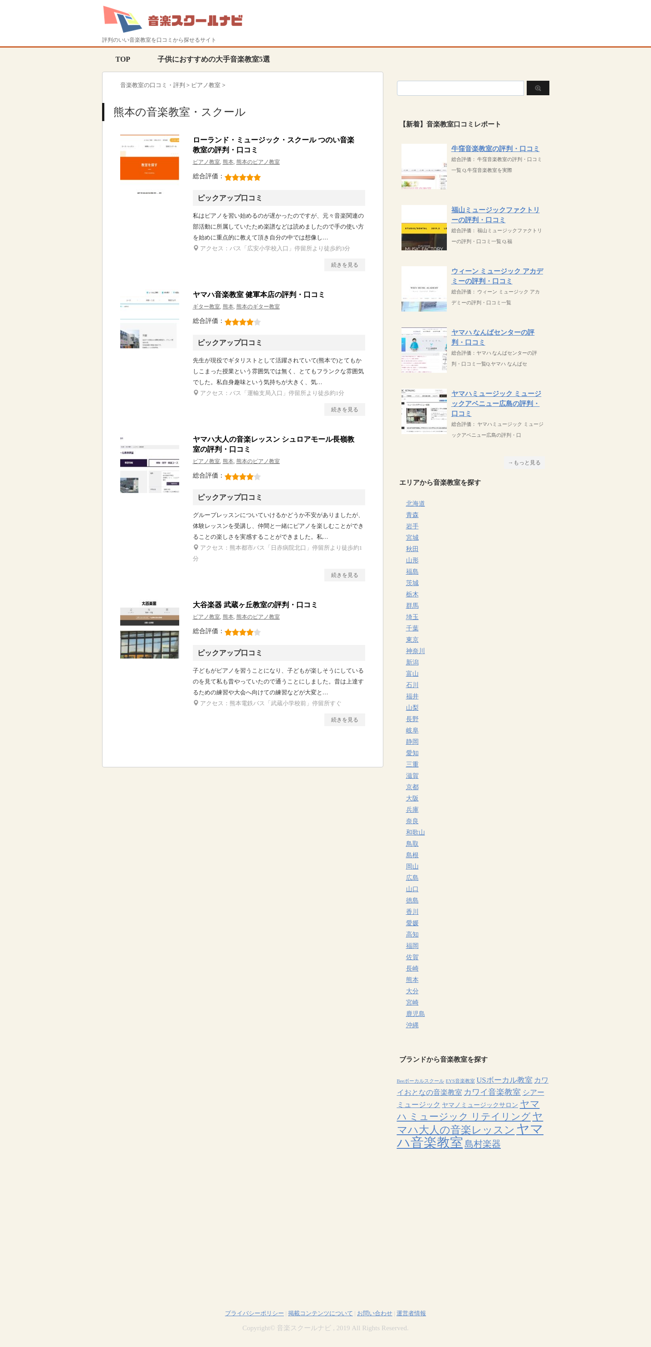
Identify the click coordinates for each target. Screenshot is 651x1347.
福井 (412, 696)
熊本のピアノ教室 (258, 162)
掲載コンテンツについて (320, 1313)
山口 (412, 889)
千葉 (412, 628)
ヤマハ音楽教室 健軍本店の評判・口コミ (259, 294)
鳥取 (412, 843)
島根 (412, 855)
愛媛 (412, 923)
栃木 (412, 594)
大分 (412, 991)
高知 (412, 934)
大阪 (412, 798)
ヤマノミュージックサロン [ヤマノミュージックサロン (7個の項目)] (480, 1105)
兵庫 (412, 809)
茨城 (412, 583)
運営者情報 (411, 1313)
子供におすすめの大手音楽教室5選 (213, 59)
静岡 (412, 741)
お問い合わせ (374, 1313)
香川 (412, 911)
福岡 (412, 945)
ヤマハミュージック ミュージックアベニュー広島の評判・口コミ (496, 403)
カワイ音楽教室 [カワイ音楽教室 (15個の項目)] (492, 1092)
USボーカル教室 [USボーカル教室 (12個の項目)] (504, 1080)
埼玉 (412, 617)
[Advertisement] (473, 1218)
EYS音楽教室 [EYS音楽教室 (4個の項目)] (460, 1081)
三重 (412, 764)
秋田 (412, 549)
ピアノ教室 (206, 162)
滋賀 (412, 775)
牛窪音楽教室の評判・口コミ (495, 148)
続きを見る (344, 265)
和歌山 (415, 832)
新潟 (412, 662)
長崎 (412, 968)
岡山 (412, 866)
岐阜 (412, 730)
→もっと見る (524, 462)
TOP (123, 59)
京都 (412, 787)
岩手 (412, 526)
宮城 (412, 537)
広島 (412, 877)
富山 (412, 673)
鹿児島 (415, 1013)
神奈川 (415, 651)
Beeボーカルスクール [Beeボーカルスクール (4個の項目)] (421, 1081)
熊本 (228, 162)
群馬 (412, 605)
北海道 (415, 503)
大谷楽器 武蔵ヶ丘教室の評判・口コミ (255, 605)
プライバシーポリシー (254, 1313)
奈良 (412, 821)
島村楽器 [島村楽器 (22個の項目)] (483, 1144)
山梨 (412, 707)
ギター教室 (206, 306)
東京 (412, 639)
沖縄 (412, 1025)
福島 (412, 571)
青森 (412, 515)
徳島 (412, 900)
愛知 (412, 753)
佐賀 (412, 957)
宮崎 (412, 1002)
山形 (412, 560)
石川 (412, 685)
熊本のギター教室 (258, 306)
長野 (412, 719)
